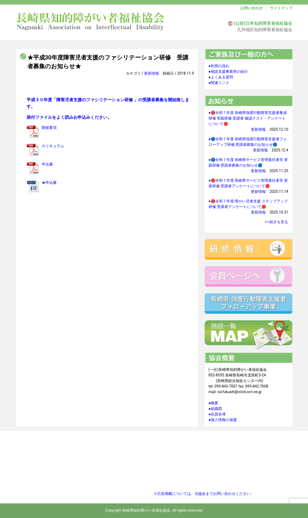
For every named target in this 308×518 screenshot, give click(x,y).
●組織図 (215, 408)
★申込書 (49, 182)
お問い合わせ (251, 8)
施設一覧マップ (248, 335)
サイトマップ (281, 8)
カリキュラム (53, 146)
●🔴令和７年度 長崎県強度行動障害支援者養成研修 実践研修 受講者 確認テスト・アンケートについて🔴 (248, 118)
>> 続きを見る (276, 222)
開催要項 (49, 127)
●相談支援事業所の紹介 (228, 71)
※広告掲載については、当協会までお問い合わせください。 (204, 493)
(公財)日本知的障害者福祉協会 (263, 23)
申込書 (47, 164)
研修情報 (248, 249)
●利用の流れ (219, 66)
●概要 (213, 403)
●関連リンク (219, 82)
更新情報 (151, 73)
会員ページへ (248, 276)
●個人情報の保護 (223, 420)
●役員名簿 (217, 414)
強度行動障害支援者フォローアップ (248, 303)
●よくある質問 (221, 77)
